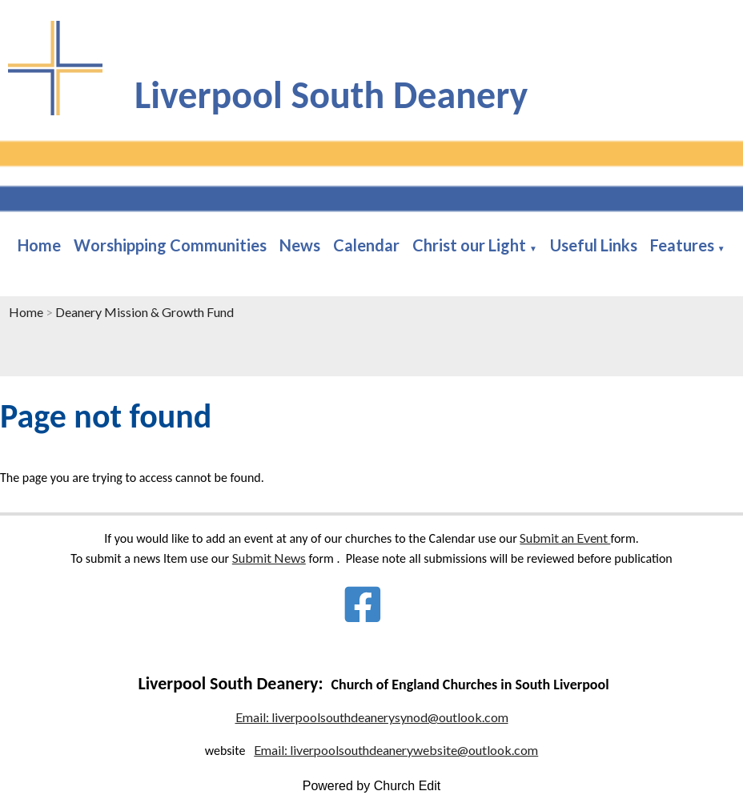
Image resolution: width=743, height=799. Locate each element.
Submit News (269, 557)
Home (39, 245)
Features (682, 245)
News (299, 245)
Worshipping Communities (170, 245)
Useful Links (593, 245)
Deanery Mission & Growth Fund (144, 311)
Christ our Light (469, 245)
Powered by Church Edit (372, 786)
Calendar (366, 245)
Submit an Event (565, 537)
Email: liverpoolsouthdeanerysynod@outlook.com (371, 717)
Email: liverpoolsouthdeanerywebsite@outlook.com (396, 749)
